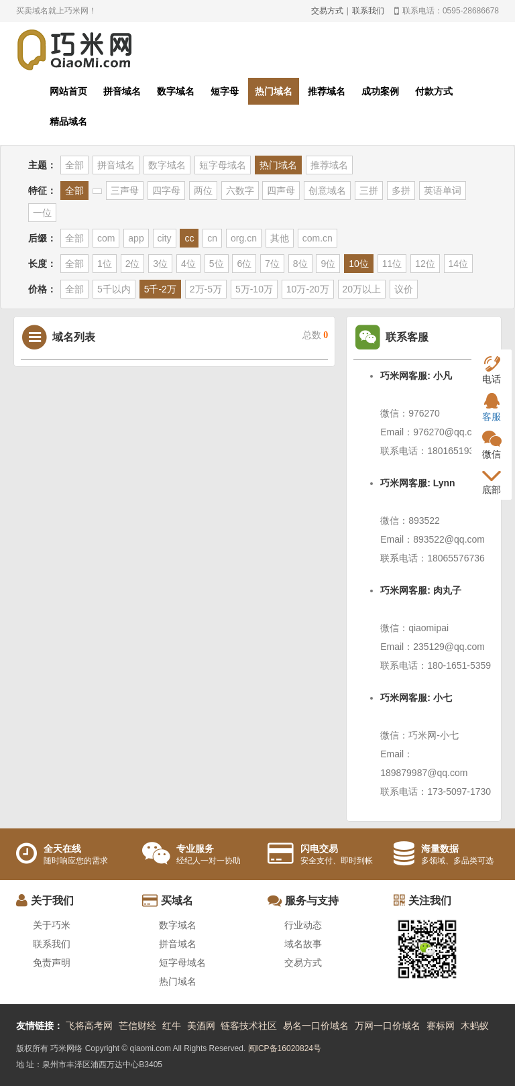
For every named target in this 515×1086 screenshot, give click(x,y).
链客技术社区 (249, 1025)
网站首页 (68, 91)
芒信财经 (137, 1025)
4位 (188, 263)
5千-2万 (160, 289)
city (165, 238)
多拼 (401, 190)
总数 (315, 335)
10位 (359, 263)
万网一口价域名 (387, 1025)
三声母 (125, 190)
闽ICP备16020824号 (284, 1048)
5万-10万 (254, 289)
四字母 (166, 190)
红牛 (171, 1025)
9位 (328, 263)
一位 (42, 212)
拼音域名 (122, 91)
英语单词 (442, 190)
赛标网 (440, 1025)
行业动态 (303, 925)
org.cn (244, 238)
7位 (272, 263)
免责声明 (51, 962)
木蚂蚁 (475, 1025)
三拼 (368, 190)
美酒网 (201, 1025)
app (136, 238)
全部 (74, 165)
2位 (132, 263)
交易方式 (327, 10)
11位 (392, 263)
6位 (244, 263)
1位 (104, 263)
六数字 (240, 190)
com (106, 238)
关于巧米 (51, 925)
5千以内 (114, 289)
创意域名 (327, 190)
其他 (279, 238)
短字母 (225, 91)
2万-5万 (206, 289)
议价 (403, 289)
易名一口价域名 (316, 1025)
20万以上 (362, 289)
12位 (425, 263)
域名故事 (303, 943)
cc (189, 238)
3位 (160, 263)
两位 (203, 190)
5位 (216, 263)
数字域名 (175, 91)
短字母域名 (222, 165)
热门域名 (273, 91)
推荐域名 (326, 91)
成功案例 (380, 91)
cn (212, 238)
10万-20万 (307, 289)
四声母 (281, 190)
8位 (300, 263)
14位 (459, 263)
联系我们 (368, 10)
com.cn (317, 238)
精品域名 (68, 121)
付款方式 (434, 91)
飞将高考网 (89, 1025)
